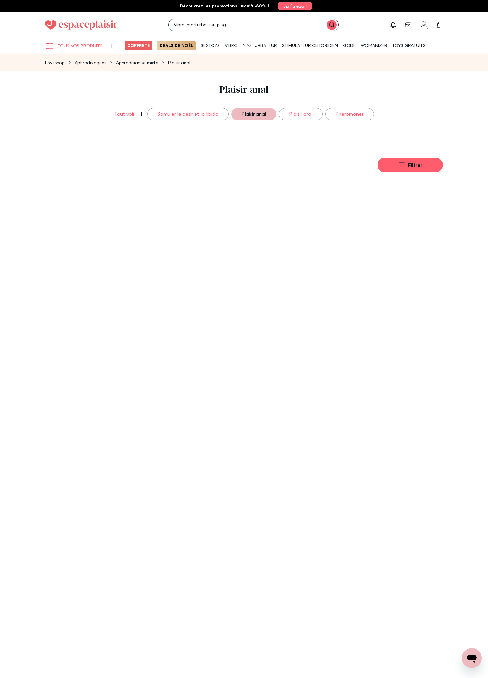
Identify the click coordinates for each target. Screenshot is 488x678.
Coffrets (138, 45)
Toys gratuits (408, 45)
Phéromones (350, 114)
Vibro (231, 45)
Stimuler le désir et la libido (187, 114)
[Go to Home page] (81, 25)
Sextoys (210, 45)
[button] (393, 25)
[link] (293, 6)
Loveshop (55, 62)
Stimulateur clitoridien (310, 45)
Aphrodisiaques (90, 62)
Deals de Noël (176, 45)
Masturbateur (260, 45)
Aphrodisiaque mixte (137, 62)
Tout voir (125, 114)
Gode (349, 45)
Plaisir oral (300, 114)
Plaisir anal (254, 114)
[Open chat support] (472, 658)
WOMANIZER (374, 45)
